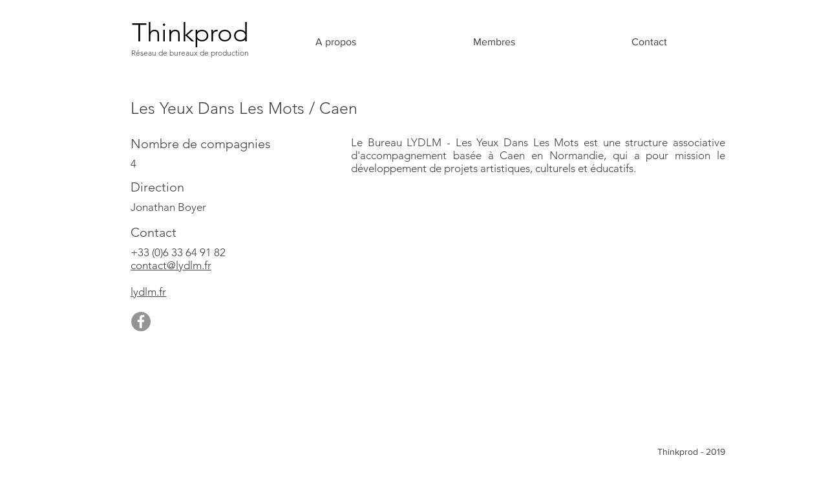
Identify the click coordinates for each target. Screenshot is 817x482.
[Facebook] (141, 321)
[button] (493, 42)
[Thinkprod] (190, 32)
